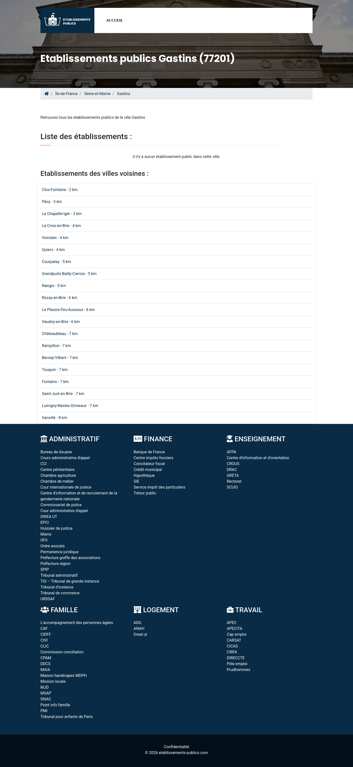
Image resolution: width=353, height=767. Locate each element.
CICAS (232, 646)
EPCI (44, 522)
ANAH (139, 628)
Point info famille (55, 705)
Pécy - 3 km (52, 201)
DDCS (45, 663)
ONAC (45, 699)
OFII (44, 540)
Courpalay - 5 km (56, 261)
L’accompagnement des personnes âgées (76, 622)
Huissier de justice (56, 528)
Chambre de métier (57, 481)
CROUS (233, 463)
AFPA (231, 452)
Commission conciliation (62, 652)
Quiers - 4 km (53, 249)
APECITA (234, 628)
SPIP (44, 569)
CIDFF (45, 634)
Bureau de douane (56, 452)
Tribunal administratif (59, 575)
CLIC (44, 646)
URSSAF (47, 599)
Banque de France (149, 452)
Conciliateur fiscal (149, 463)
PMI (43, 710)
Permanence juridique (59, 552)
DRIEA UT (48, 516)
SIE (136, 481)
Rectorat (234, 481)
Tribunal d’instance (56, 587)
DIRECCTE (236, 658)
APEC (232, 622)
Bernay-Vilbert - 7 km (60, 357)
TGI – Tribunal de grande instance (69, 581)
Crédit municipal (148, 469)
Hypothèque (144, 475)
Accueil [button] (114, 20)
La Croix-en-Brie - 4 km (61, 225)
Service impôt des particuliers (159, 487)
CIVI (44, 640)
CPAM (45, 658)
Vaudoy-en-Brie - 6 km (61, 321)
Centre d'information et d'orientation (258, 457)
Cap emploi (236, 634)
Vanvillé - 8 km (54, 417)
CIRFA (232, 652)
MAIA (45, 669)
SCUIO (232, 487)
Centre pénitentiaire (57, 469)
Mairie (45, 534)
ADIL (138, 622)
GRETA (233, 475)
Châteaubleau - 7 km (60, 333)
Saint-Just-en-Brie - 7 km (63, 393)
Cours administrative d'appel (65, 457)
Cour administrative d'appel (64, 510)
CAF (44, 628)
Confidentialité (176, 746)
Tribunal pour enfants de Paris (66, 716)
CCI (43, 463)
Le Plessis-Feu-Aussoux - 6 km (68, 309)
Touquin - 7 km (55, 369)
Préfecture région (55, 563)
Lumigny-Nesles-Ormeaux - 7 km (70, 405)
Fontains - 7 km (55, 381)
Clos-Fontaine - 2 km (59, 189)
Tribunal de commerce (59, 593)
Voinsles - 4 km (55, 237)
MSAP (45, 693)
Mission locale (53, 681)
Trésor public (145, 493)
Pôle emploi (237, 663)
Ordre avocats (52, 546)
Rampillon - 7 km (56, 345)
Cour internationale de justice (65, 487)
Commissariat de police (61, 505)
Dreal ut (140, 634)
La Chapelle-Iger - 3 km (62, 213)
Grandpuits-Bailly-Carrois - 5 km (69, 273)
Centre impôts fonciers (153, 457)
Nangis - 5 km (54, 285)
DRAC (232, 469)
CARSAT (234, 640)
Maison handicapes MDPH (63, 675)
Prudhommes (238, 669)
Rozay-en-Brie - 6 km (59, 297)
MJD (44, 687)
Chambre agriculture (58, 475)
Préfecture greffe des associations (70, 557)
